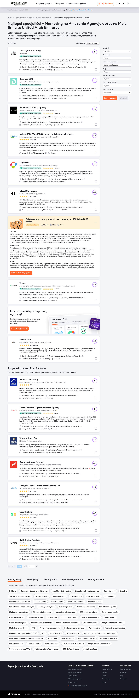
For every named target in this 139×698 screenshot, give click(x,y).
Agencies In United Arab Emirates (40, 17)
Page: (26, 566)
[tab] (14, 580)
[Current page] (31, 566)
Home (10, 17)
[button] (118, 4)
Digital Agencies (20, 17)
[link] (59, 3)
